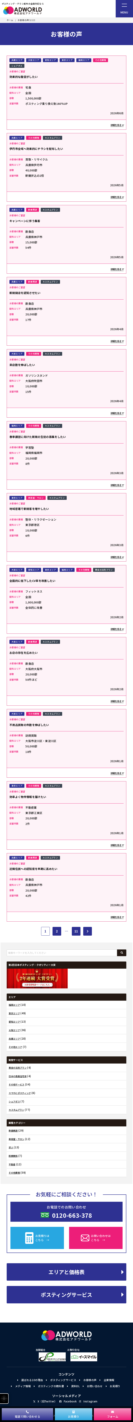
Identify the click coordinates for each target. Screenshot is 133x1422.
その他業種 (100, 60)
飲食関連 (32, 209)
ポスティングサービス (82, 1294)
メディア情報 (21, 1386)
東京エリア (67, 60)
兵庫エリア (17, 60)
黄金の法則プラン (104, 569)
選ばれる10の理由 (30, 1380)
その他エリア (15, 1047)
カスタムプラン (52, 137)
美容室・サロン (36, 497)
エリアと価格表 (86, 1272)
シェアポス (17, 65)
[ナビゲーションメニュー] (124, 8)
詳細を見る (117, 125)
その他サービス (16, 1085)
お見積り (113, 1386)
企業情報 (107, 1380)
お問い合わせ (93, 1386)
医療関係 (13, 1156)
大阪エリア (33, 60)
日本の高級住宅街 (18, 1076)
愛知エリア (50, 60)
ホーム (10, 20)
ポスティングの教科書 (49, 1386)
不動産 (12, 1164)
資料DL (73, 1386)
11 (76, 931)
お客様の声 (87, 1380)
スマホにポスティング (20, 1093)
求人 (11, 1147)
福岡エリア (84, 60)
